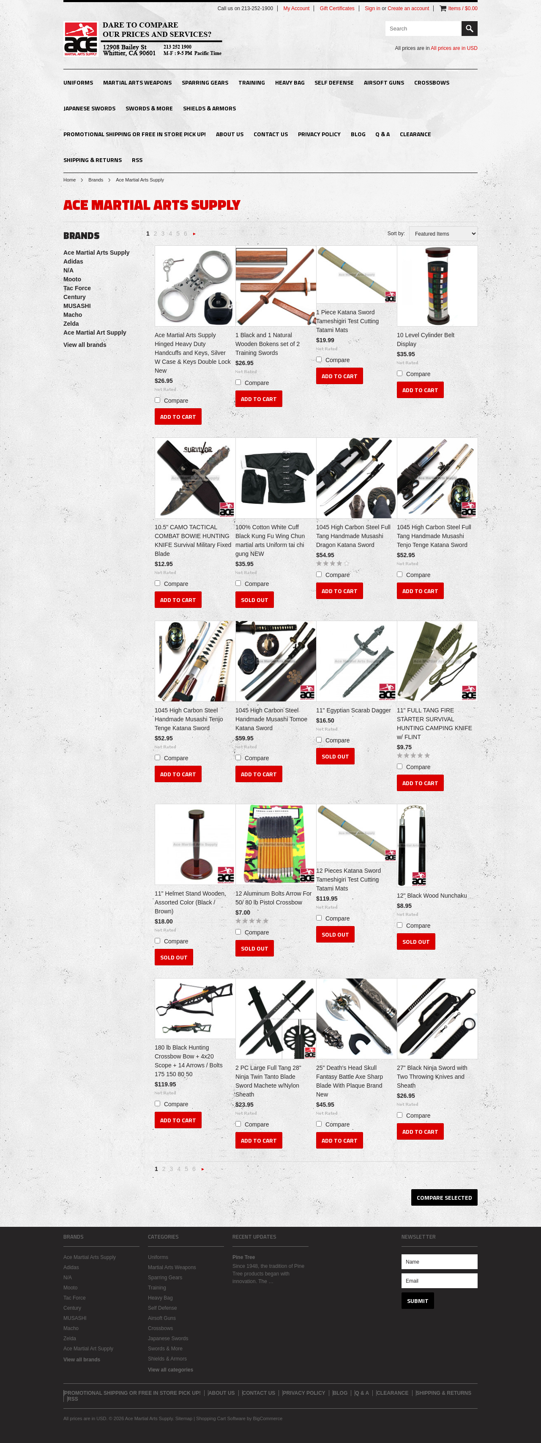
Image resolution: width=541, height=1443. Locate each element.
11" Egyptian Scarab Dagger (353, 710)
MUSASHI (77, 305)
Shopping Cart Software (221, 1418)
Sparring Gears (205, 82)
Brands (95, 179)
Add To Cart (178, 416)
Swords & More (149, 108)
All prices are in (454, 48)
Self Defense (334, 82)
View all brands (85, 344)
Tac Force (77, 288)
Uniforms (78, 82)
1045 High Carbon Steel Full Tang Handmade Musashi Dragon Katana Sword (353, 536)
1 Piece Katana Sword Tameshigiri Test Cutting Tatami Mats (347, 321)
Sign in (372, 8)
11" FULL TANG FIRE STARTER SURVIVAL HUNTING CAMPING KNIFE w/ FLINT (434, 723)
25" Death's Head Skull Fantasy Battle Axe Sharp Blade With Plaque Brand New (349, 1081)
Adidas (73, 261)
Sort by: (396, 233)
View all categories (170, 1370)
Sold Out (254, 599)
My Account (296, 8)
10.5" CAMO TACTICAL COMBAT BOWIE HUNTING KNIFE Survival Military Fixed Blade (193, 540)
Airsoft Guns (384, 82)
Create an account (408, 8)
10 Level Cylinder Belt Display (425, 339)
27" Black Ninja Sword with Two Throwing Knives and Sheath (432, 1076)
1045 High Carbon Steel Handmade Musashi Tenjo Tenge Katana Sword (189, 719)
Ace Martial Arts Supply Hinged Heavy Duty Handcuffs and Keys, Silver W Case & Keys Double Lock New (193, 353)
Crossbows (431, 82)
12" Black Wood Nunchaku (432, 895)
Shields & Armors (209, 108)
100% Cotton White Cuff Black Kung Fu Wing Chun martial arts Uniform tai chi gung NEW (270, 540)
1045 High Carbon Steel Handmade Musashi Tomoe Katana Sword (271, 719)
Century (74, 297)
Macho (72, 314)
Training (251, 82)
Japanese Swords (89, 108)
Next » (194, 236)
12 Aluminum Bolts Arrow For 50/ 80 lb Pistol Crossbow (273, 898)
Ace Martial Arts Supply (96, 252)
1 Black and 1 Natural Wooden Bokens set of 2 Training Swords (267, 344)
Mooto (72, 279)
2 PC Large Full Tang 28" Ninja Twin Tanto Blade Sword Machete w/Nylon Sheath (268, 1081)
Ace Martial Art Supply (94, 332)
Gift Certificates (337, 8)
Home (69, 179)
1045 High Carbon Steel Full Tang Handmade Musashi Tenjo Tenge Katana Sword (434, 536)
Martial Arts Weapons (137, 82)
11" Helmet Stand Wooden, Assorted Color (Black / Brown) (190, 902)
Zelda (71, 323)
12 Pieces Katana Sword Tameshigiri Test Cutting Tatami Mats (348, 879)
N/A (68, 270)
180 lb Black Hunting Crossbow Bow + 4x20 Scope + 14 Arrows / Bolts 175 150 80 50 (189, 1060)
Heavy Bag (290, 82)
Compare (176, 400)
